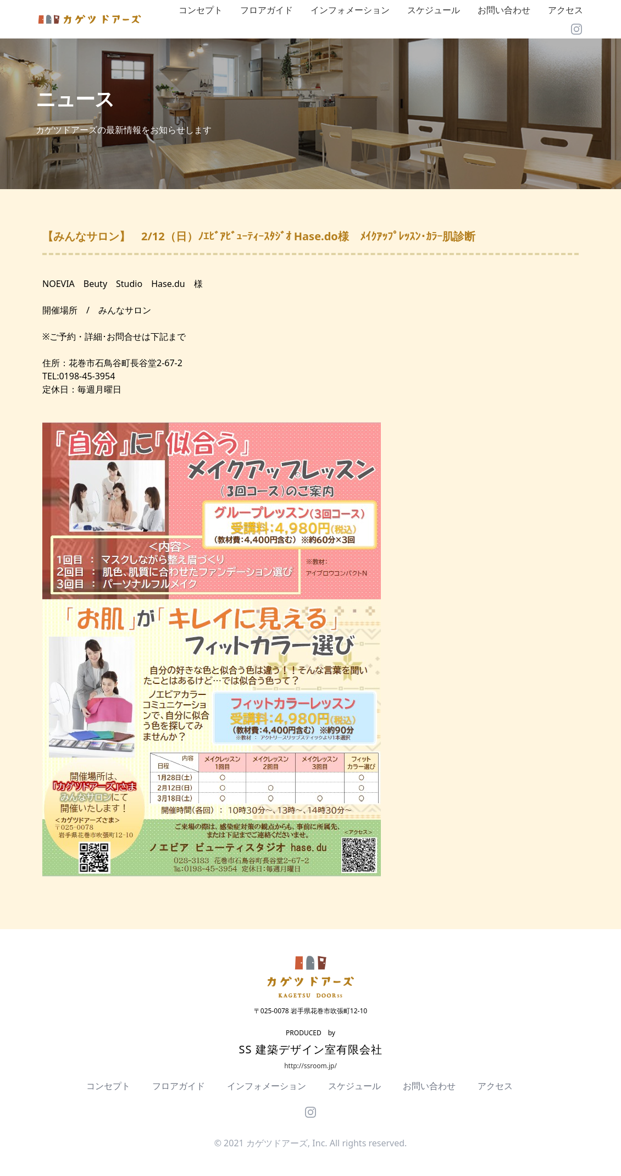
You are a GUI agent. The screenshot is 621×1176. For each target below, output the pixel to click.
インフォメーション (350, 10)
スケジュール (433, 10)
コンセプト (201, 10)
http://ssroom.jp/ (310, 1065)
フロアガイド (266, 10)
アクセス (565, 10)
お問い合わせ (504, 10)
